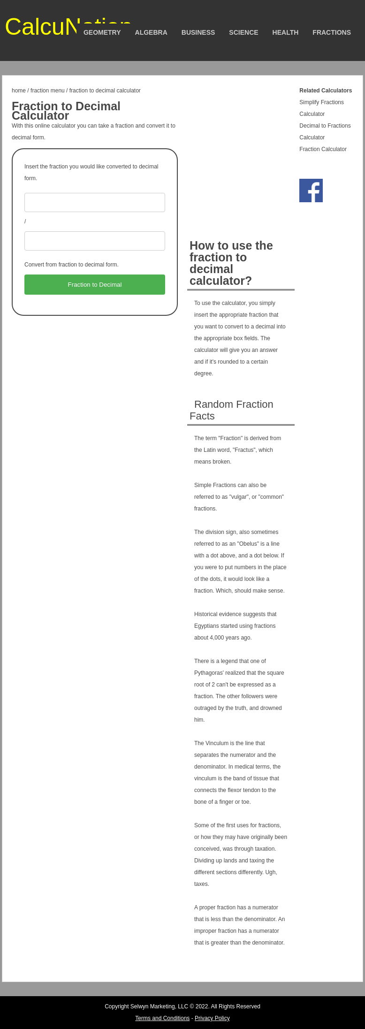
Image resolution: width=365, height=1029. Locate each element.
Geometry (102, 32)
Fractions (331, 32)
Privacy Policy (212, 1018)
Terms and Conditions (162, 1018)
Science (243, 32)
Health (286, 32)
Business (198, 32)
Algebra (151, 32)
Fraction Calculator (323, 149)
